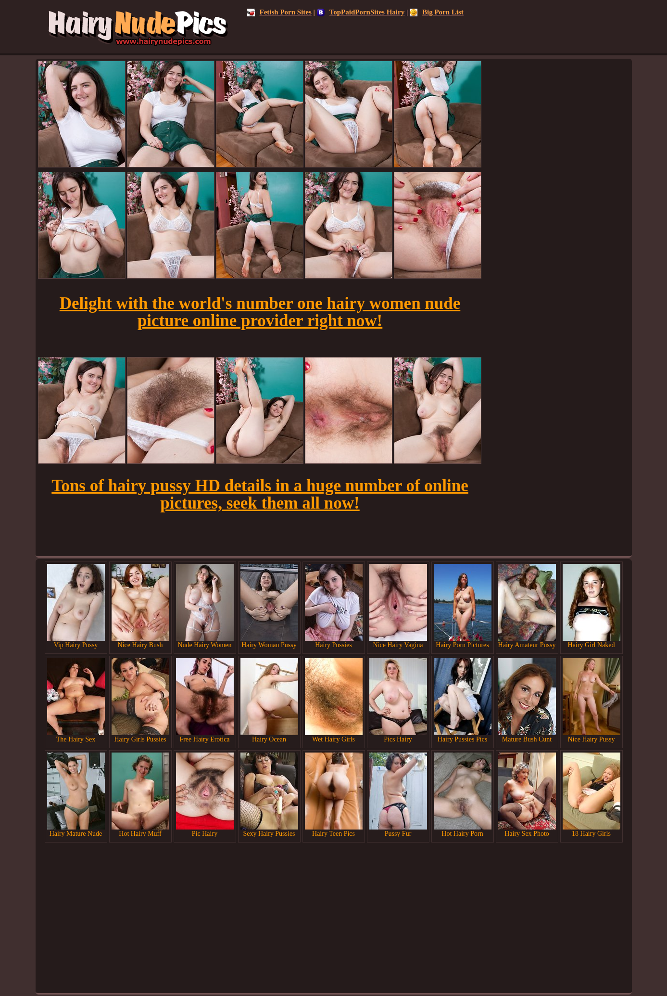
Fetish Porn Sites (279, 12)
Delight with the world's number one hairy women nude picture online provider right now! (260, 312)
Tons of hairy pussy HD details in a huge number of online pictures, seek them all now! (259, 494)
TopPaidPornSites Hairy (361, 12)
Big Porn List (437, 12)
